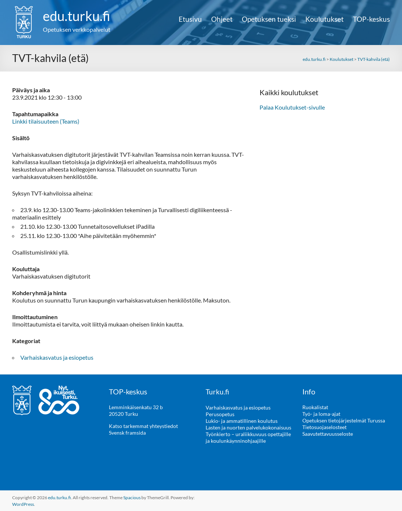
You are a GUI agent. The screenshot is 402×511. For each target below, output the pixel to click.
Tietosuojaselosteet (324, 427)
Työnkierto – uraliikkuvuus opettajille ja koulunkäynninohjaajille (248, 437)
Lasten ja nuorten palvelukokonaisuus (248, 427)
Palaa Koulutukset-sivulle (292, 107)
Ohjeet (222, 19)
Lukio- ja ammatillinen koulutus (242, 420)
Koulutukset (324, 19)
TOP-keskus (371, 19)
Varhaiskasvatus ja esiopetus (56, 357)
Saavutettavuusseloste (327, 434)
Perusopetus (220, 414)
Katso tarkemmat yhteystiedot (143, 426)
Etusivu (190, 19)
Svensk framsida (127, 432)
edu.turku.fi (76, 16)
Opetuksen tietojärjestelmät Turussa (343, 420)
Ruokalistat (315, 407)
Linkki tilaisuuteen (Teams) (45, 121)
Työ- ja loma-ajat (321, 414)
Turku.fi (218, 391)
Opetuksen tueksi (269, 19)
